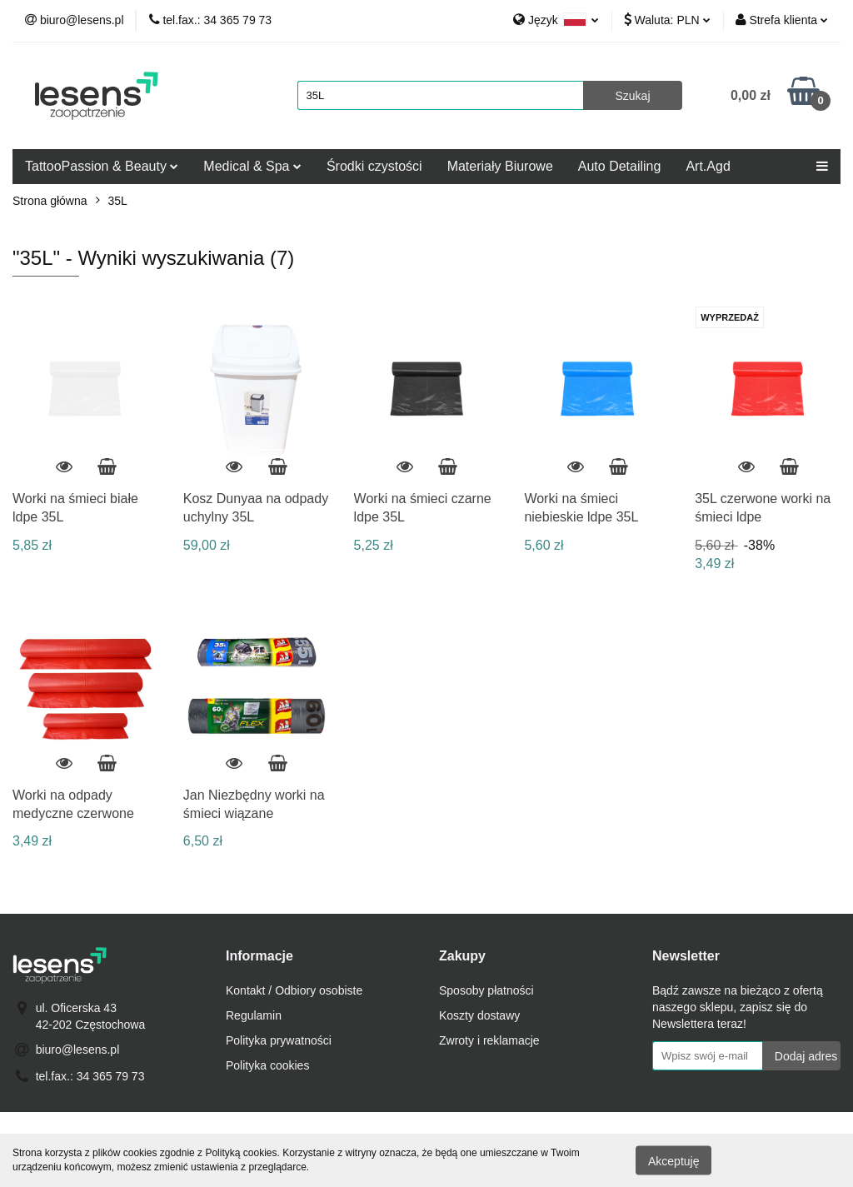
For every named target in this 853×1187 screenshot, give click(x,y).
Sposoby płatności (486, 990)
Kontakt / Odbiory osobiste (294, 990)
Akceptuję (673, 1160)
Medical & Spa (252, 166)
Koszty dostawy (479, 1015)
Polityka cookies (267, 1065)
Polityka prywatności (279, 1040)
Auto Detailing (619, 166)
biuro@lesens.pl (78, 1049)
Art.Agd (708, 166)
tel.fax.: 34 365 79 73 (90, 1076)
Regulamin (254, 1015)
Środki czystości (374, 166)
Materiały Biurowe (500, 166)
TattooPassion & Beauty (101, 166)
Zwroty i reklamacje (489, 1040)
